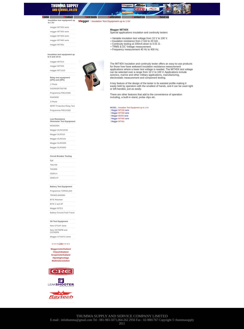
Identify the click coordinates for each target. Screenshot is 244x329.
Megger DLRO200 (58, 143)
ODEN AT (54, 178)
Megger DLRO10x (58, 139)
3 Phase (53, 101)
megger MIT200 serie (59, 27)
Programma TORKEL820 (61, 191)
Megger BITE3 (56, 208)
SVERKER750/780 (58, 88)
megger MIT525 (57, 66)
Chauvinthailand (61, 252)
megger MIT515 (57, 62)
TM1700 (53, 165)
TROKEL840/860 (57, 195)
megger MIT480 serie (59, 40)
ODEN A (53, 173)
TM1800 (53, 169)
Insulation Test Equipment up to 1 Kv (133, 108)
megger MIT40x (57, 44)
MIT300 (121, 113)
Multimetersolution (61, 261)
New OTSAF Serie (58, 226)
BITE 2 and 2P (56, 204)
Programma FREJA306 (60, 93)
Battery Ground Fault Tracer (62, 212)
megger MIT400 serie (59, 36)
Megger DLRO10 (57, 134)
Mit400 (121, 116)
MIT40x (121, 121)
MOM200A (54, 126)
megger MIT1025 (57, 70)
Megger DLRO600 (58, 147)
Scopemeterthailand (60, 255)
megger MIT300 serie (59, 31)
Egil (51, 160)
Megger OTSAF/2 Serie (60, 237)
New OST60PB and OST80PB (58, 231)
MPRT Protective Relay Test (62, 106)
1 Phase (53, 84)
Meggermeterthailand (61, 249)
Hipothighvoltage (61, 258)
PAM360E (54, 97)
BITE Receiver (56, 199)
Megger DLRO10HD (59, 130)
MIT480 (121, 119)
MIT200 (121, 110)
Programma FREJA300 (60, 110)
